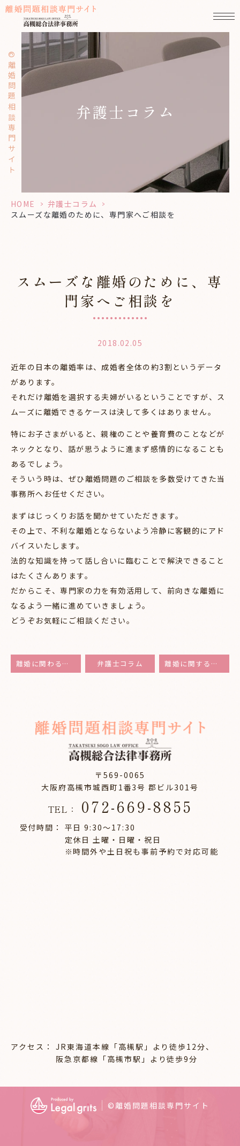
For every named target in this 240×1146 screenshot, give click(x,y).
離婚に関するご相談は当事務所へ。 (196, 663)
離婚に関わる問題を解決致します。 (48, 663)
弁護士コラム (72, 203)
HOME (23, 203)
